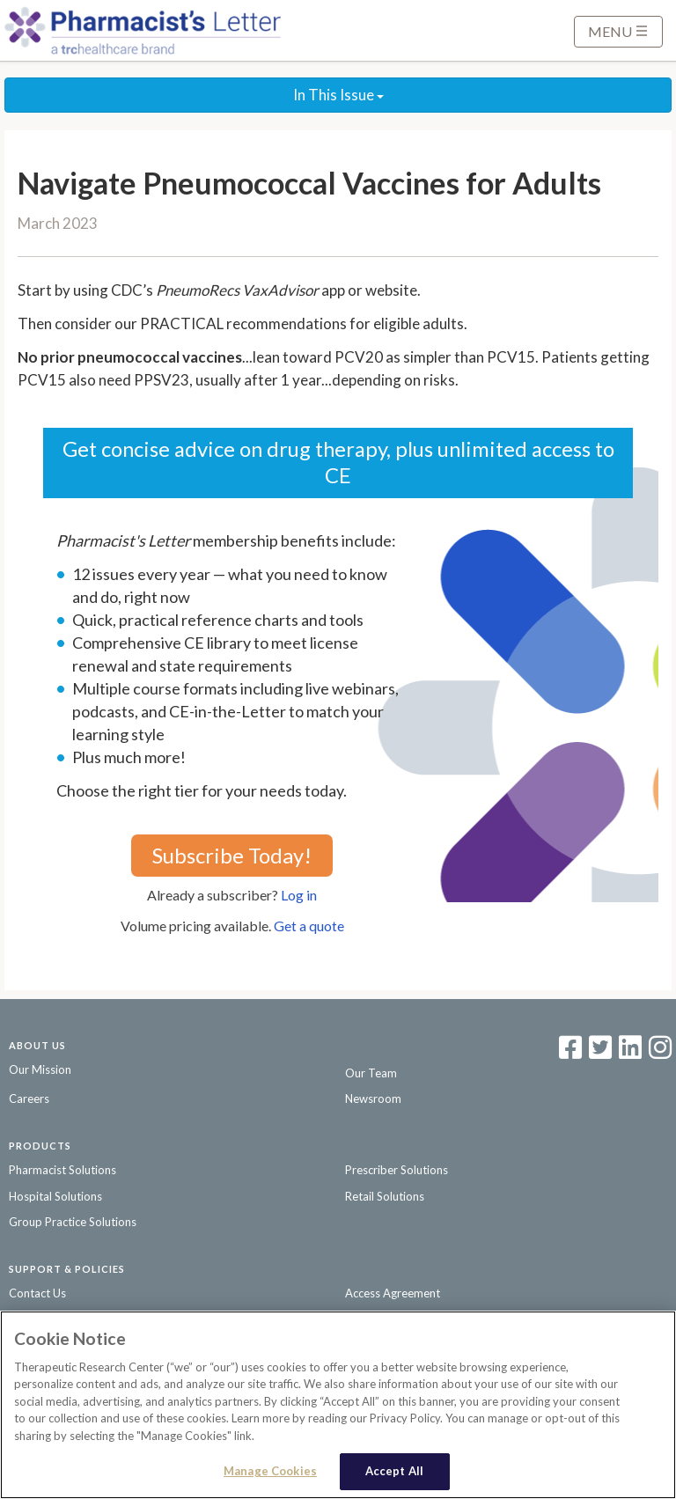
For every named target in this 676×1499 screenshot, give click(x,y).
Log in (299, 894)
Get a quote (309, 925)
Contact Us (37, 1293)
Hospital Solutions (55, 1196)
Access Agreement (392, 1293)
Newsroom (373, 1098)
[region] (338, 1405)
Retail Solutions (384, 1196)
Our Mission (40, 1069)
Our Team (371, 1073)
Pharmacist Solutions (62, 1170)
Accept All (394, 1471)
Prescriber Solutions (396, 1170)
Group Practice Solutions (72, 1222)
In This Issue (338, 94)
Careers (29, 1098)
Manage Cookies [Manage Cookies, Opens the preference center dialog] (270, 1471)
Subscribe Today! (232, 855)
